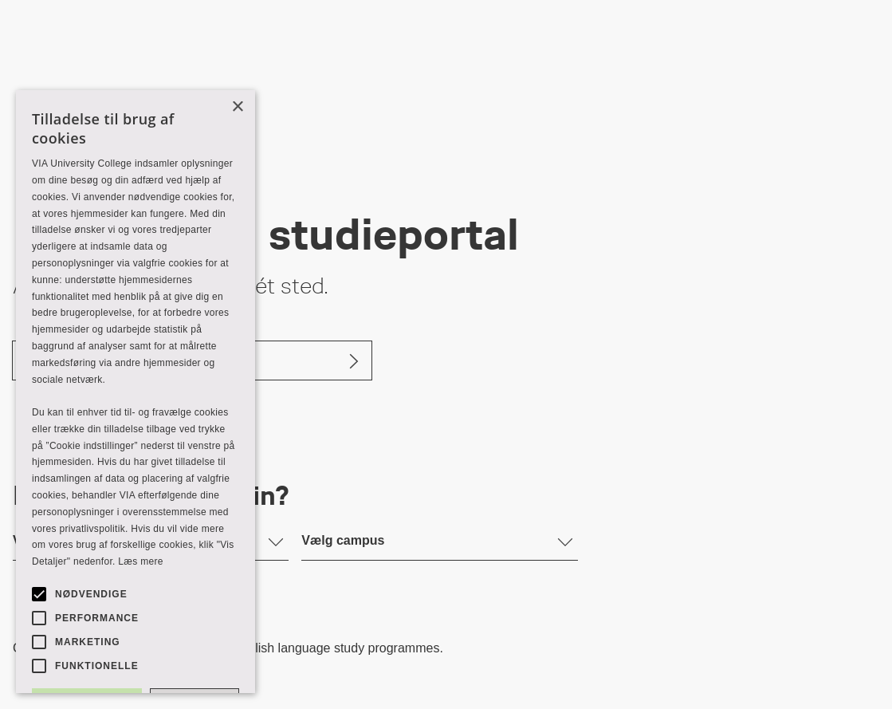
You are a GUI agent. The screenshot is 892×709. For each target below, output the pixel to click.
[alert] (135, 391)
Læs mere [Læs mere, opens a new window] (140, 561)
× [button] (237, 107)
